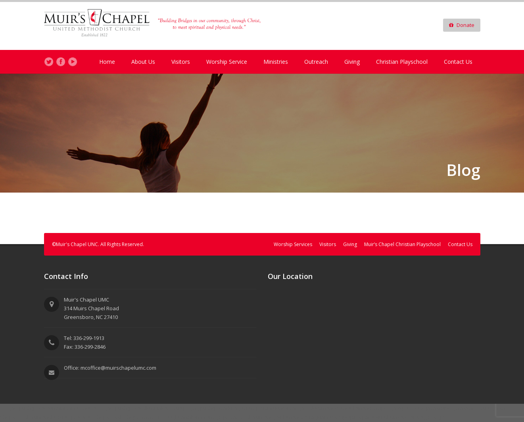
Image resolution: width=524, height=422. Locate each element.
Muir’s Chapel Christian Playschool (402, 244)
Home (107, 61)
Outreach (316, 61)
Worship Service (226, 61)
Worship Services (293, 244)
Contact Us (458, 61)
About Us (143, 61)
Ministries (275, 61)
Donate (461, 25)
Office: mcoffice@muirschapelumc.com (110, 367)
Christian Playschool (402, 61)
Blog (463, 170)
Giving (352, 61)
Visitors (180, 61)
